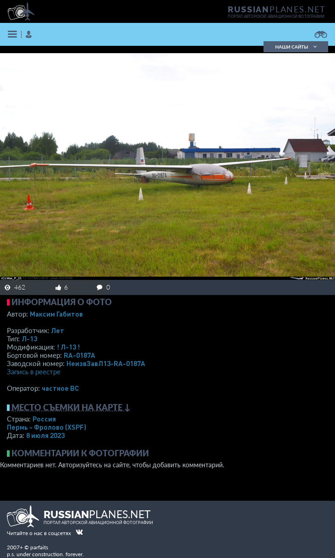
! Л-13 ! (68, 347)
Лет (57, 330)
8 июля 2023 (45, 435)
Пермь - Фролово (46, 427)
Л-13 (29, 338)
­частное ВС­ (60, 388)
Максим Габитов (56, 314)
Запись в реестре (33, 371)
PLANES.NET (277, 9)
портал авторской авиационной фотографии (276, 16)
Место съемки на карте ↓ (71, 407)
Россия (44, 419)
